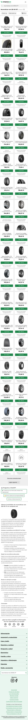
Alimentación (5, 633)
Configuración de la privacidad (14, 701)
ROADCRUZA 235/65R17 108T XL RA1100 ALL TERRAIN (21, 96)
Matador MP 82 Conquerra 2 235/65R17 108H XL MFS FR (7, 165)
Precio (4, 13)
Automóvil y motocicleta (9, 637)
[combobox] (15, 5)
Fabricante (12, 13)
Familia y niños (6, 656)
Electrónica (4, 652)
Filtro (24, 13)
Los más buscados (14, 693)
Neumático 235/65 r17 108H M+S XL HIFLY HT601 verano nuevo (21, 349)
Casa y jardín (5, 641)
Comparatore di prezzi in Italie (14, 706)
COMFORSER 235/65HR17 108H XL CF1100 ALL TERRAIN (6, 418)
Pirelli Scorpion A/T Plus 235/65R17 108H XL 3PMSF (21, 165)
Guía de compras (14, 699)
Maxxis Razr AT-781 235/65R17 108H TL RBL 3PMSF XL (7, 73)
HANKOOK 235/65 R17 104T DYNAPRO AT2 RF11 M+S (7, 119)
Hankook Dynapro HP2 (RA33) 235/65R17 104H (7, 326)
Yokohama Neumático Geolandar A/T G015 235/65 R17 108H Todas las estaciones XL (21, 27)
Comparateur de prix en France (14, 708)
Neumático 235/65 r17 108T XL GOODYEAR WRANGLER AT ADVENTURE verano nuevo (21, 119)
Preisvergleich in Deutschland (14, 712)
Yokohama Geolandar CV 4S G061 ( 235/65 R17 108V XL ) (21, 464)
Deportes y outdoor (7, 645)
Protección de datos (14, 692)
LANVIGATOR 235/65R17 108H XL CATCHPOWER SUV (21, 50)
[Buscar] (2, 5)
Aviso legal (14, 690)
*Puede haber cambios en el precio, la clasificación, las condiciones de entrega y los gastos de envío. (14, 717)
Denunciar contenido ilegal (14, 478)
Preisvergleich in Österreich (14, 710)
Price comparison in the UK (14, 713)
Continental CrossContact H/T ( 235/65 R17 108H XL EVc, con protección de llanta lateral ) (7, 211)
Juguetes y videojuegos (9, 660)
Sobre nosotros (14, 697)
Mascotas (4, 664)
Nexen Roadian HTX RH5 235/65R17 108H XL (7, 257)
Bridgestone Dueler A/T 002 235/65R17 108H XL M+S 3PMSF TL (21, 418)
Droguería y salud (6, 649)
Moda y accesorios (7, 668)
